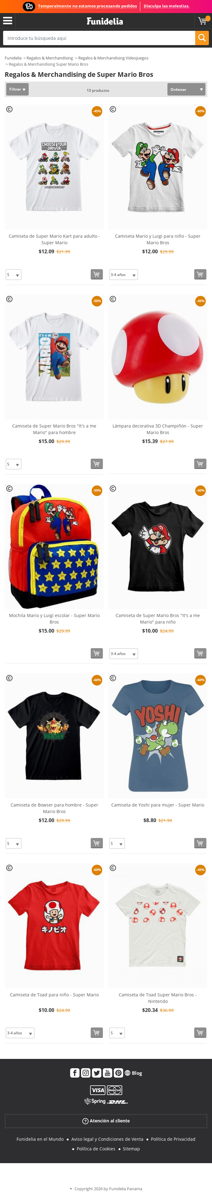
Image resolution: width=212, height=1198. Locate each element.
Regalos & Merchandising (49, 58)
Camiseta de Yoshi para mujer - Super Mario (157, 805)
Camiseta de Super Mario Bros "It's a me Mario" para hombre (54, 429)
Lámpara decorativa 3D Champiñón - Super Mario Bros (158, 429)
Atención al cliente (106, 1121)
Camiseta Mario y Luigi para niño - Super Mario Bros (157, 239)
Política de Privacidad (173, 1139)
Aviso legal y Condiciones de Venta (107, 1139)
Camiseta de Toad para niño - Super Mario (54, 995)
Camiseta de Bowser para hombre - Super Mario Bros (54, 808)
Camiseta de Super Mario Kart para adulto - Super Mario (54, 239)
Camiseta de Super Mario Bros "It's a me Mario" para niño (158, 618)
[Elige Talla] (14, 274)
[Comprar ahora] (97, 274)
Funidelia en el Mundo (40, 1139)
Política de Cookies (96, 1149)
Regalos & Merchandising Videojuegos (113, 58)
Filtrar (15, 89)
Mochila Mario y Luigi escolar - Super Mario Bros (54, 618)
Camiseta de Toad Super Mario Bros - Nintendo (158, 998)
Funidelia (13, 58)
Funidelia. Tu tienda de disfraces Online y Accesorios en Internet (105, 21)
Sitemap (131, 1149)
